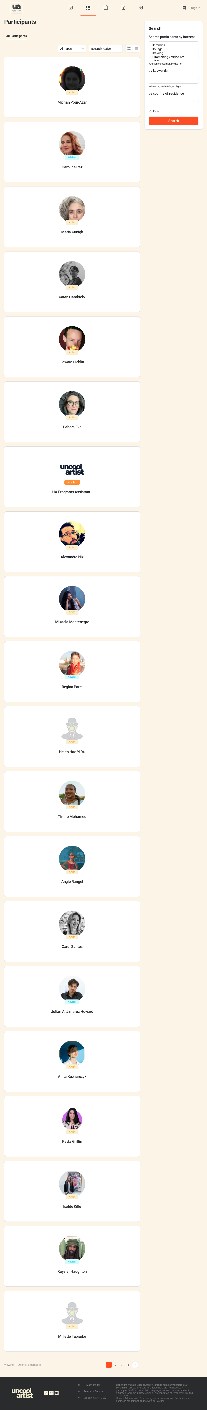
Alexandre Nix (72, 557)
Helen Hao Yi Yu (72, 752)
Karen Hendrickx (72, 297)
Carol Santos (72, 946)
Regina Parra (72, 687)
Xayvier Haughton (72, 1271)
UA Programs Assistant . (72, 492)
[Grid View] (129, 48)
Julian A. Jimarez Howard (72, 1011)
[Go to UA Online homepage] (16, 7)
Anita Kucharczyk (72, 1076)
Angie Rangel (72, 881)
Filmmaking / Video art (173, 57)
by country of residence (166, 93)
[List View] (136, 48)
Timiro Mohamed (72, 816)
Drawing (173, 53)
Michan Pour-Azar (72, 102)
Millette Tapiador (72, 1336)
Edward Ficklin (72, 362)
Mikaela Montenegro (72, 622)
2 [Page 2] (115, 1364)
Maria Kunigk (72, 232)
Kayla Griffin (72, 1141)
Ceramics (173, 45)
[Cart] (184, 8)
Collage (173, 49)
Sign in (195, 8)
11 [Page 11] (127, 1364)
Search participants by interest (172, 37)
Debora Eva (72, 427)
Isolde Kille (72, 1206)
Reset (156, 111)
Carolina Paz (72, 167)
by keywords (158, 71)
